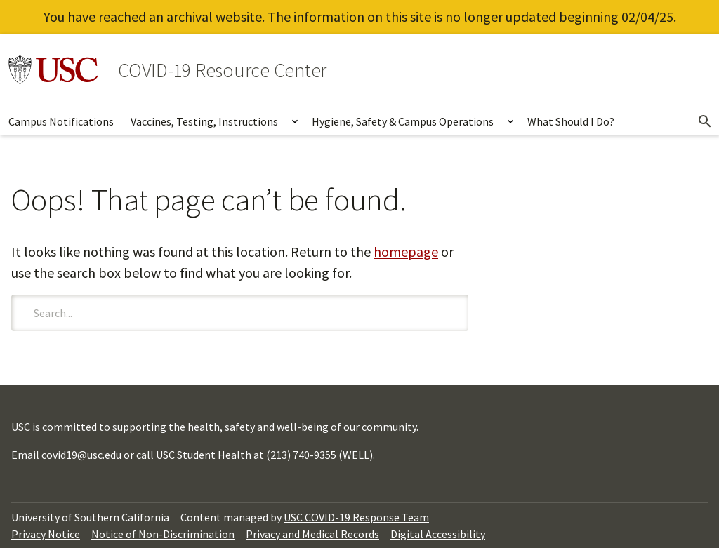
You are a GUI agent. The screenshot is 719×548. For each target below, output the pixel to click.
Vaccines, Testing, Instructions (204, 121)
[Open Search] (705, 121)
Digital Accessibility (437, 534)
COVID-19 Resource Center (222, 70)
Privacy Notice (45, 534)
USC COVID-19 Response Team (356, 517)
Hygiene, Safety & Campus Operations (403, 121)
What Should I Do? (570, 121)
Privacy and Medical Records (312, 534)
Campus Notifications (61, 121)
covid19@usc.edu (81, 455)
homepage (406, 251)
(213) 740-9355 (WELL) (319, 455)
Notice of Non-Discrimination (163, 534)
